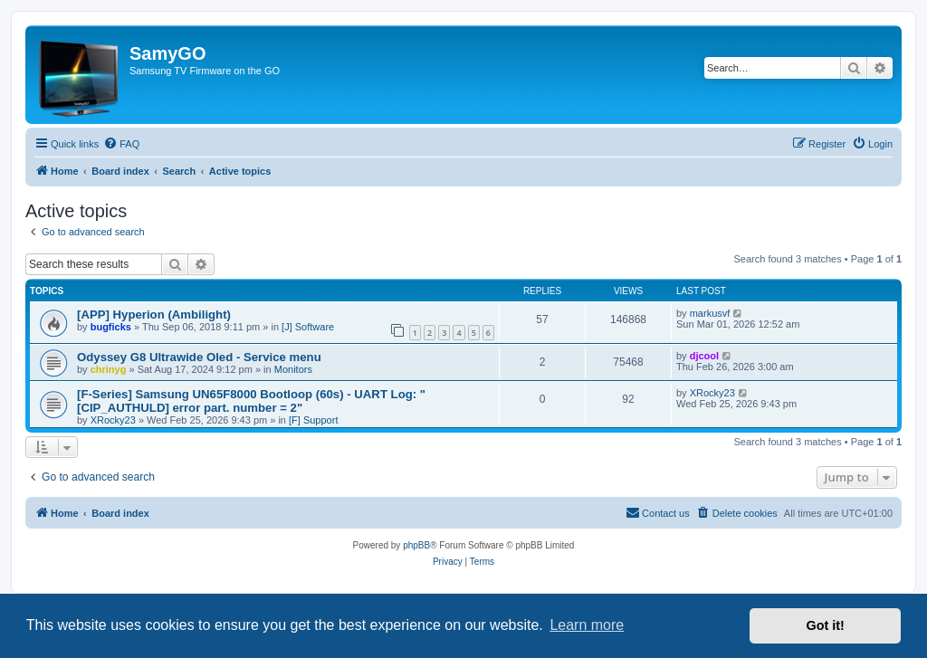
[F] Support (313, 420)
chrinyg (109, 369)
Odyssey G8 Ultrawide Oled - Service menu (199, 357)
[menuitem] (121, 144)
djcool (704, 355)
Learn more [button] (587, 625)
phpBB (416, 545)
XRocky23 (113, 420)
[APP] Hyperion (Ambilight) (154, 314)
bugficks (111, 326)
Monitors (293, 369)
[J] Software (308, 326)
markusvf (710, 313)
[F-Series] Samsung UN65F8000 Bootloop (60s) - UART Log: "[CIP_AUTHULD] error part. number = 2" (251, 401)
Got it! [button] (826, 625)
